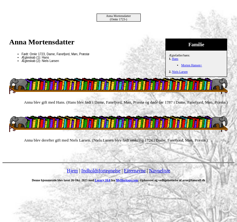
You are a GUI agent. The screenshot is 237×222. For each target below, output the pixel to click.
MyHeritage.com (127, 180)
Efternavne (135, 170)
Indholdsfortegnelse (100, 170)
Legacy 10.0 (102, 180)
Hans (175, 58)
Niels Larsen (180, 71)
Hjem (72, 170)
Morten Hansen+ (191, 65)
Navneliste (159, 170)
